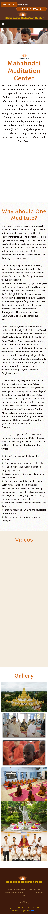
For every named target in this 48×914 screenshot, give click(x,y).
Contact (24, 895)
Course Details (31, 9)
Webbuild (32, 910)
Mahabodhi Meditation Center (24, 889)
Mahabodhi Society (15, 892)
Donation (37, 892)
